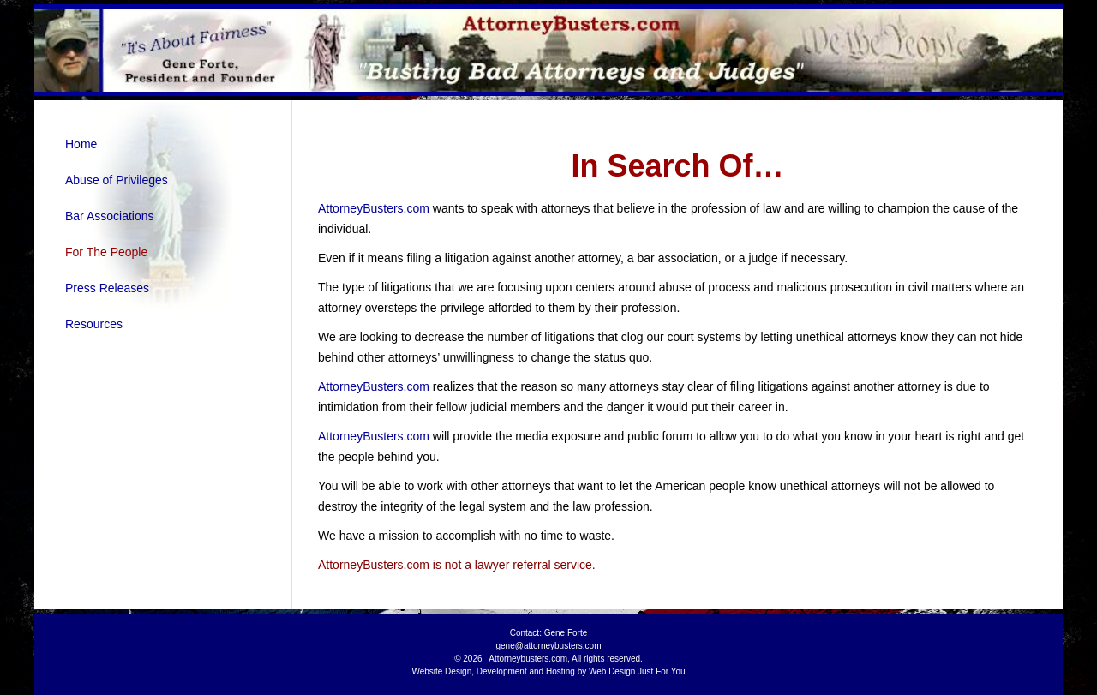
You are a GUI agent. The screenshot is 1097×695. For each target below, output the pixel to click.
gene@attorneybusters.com (549, 645)
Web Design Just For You (637, 671)
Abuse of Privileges (116, 180)
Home (81, 144)
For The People (106, 252)
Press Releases (107, 288)
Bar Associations (109, 216)
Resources (94, 324)
